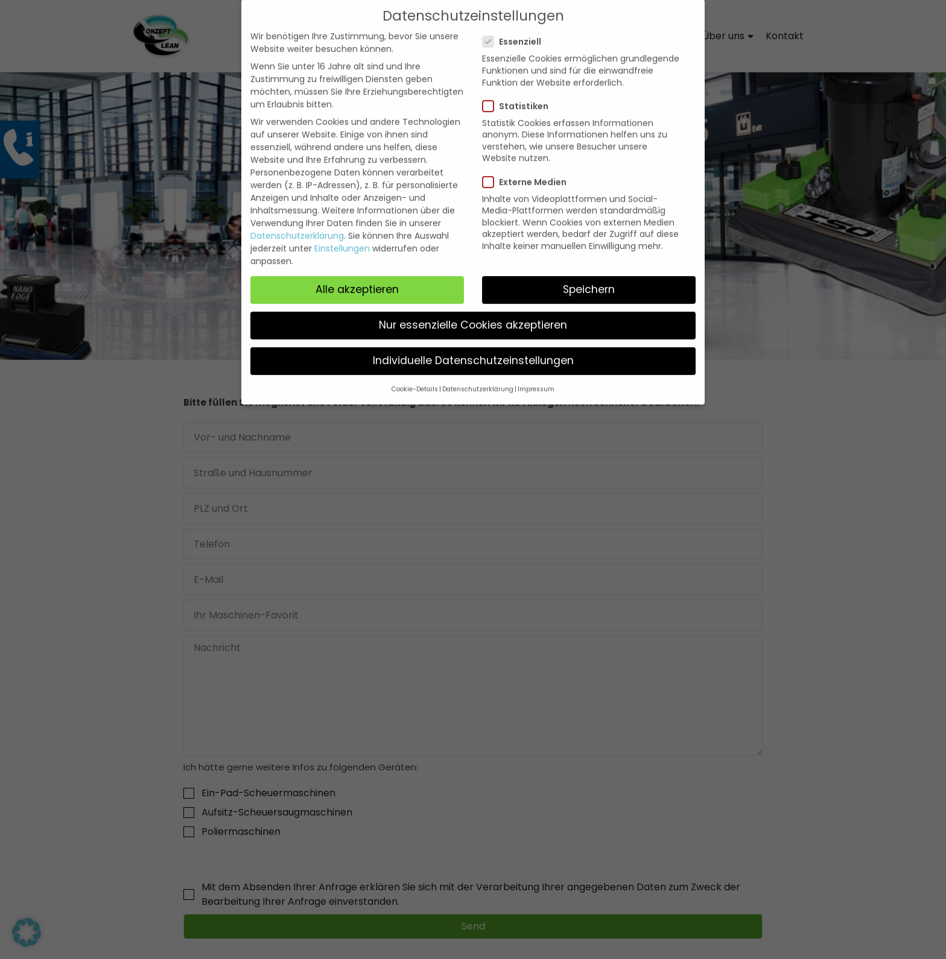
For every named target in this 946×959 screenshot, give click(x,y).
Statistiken (520, 93)
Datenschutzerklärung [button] (477, 376)
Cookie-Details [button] (415, 376)
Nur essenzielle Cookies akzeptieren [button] (473, 311)
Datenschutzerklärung (297, 222)
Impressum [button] (536, 376)
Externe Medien (529, 169)
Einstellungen (342, 235)
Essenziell (516, 28)
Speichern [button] (589, 276)
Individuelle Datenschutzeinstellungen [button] (473, 347)
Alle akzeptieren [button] (357, 276)
